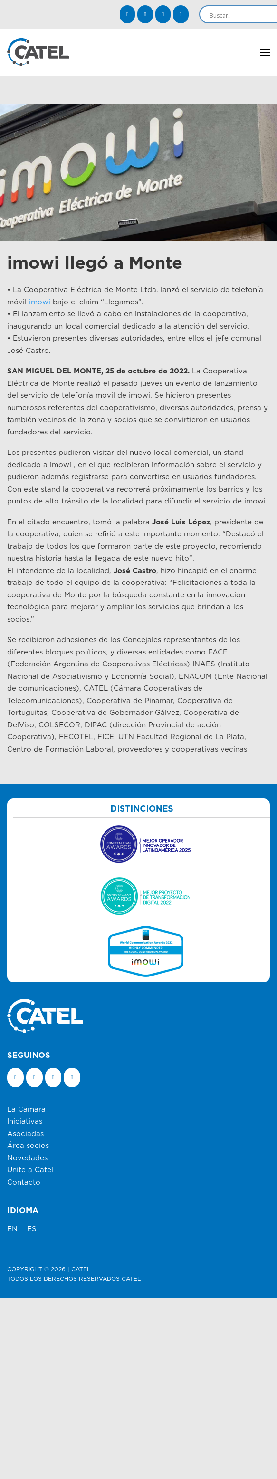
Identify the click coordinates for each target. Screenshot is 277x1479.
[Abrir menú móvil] (265, 52)
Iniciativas (24, 1121)
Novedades (27, 1158)
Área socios (28, 1145)
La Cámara (26, 1109)
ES (32, 1229)
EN (12, 1229)
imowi (39, 302)
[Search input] (242, 15)
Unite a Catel (30, 1170)
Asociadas (25, 1133)
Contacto (23, 1182)
